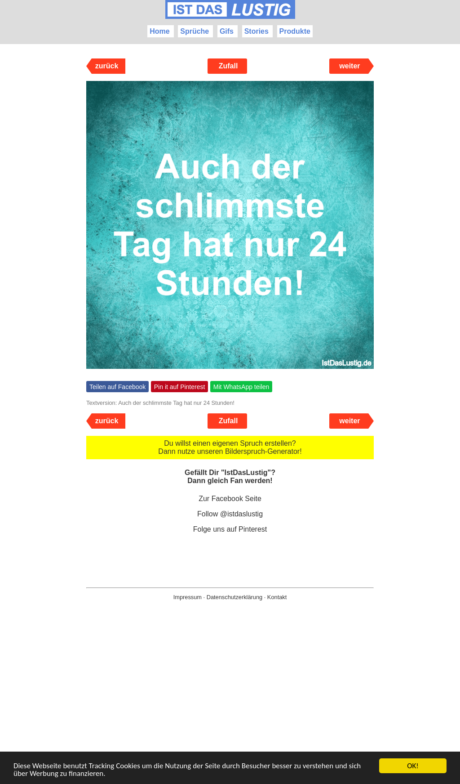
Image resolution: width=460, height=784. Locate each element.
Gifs (227, 31)
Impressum (187, 597)
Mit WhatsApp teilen (241, 386)
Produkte (294, 31)
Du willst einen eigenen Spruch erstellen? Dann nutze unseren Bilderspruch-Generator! (229, 447)
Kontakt (277, 597)
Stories (256, 31)
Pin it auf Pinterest (179, 386)
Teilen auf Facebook (117, 386)
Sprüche (194, 31)
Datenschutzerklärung (234, 597)
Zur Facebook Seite (230, 498)
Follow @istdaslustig (230, 514)
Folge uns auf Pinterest (230, 529)
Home (159, 31)
